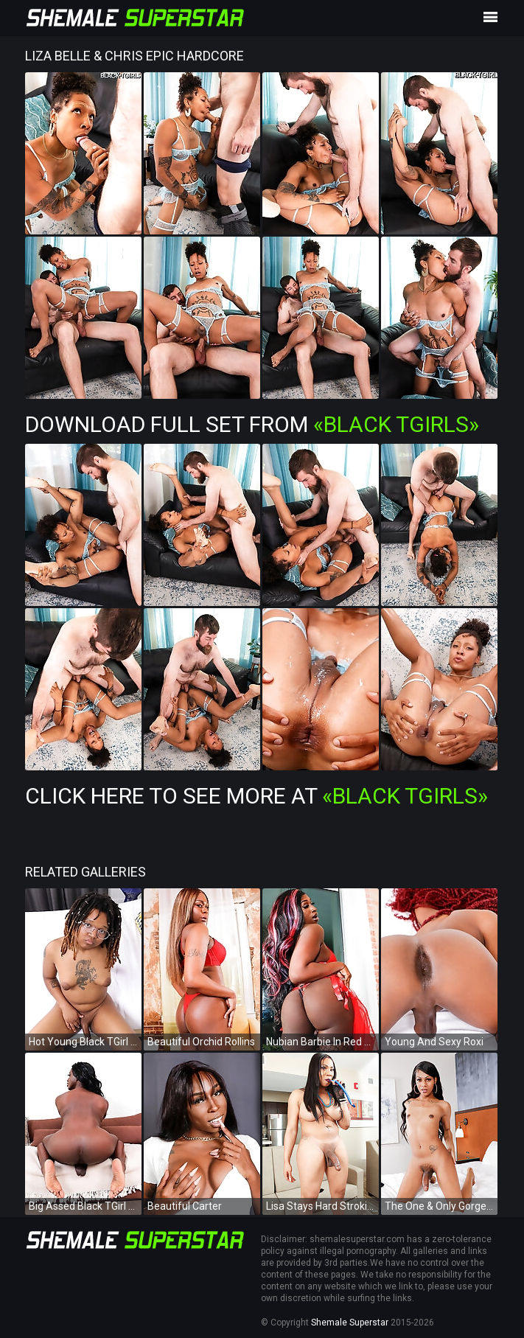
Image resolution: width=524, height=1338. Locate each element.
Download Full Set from (252, 424)
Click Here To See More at (256, 796)
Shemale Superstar (349, 1322)
